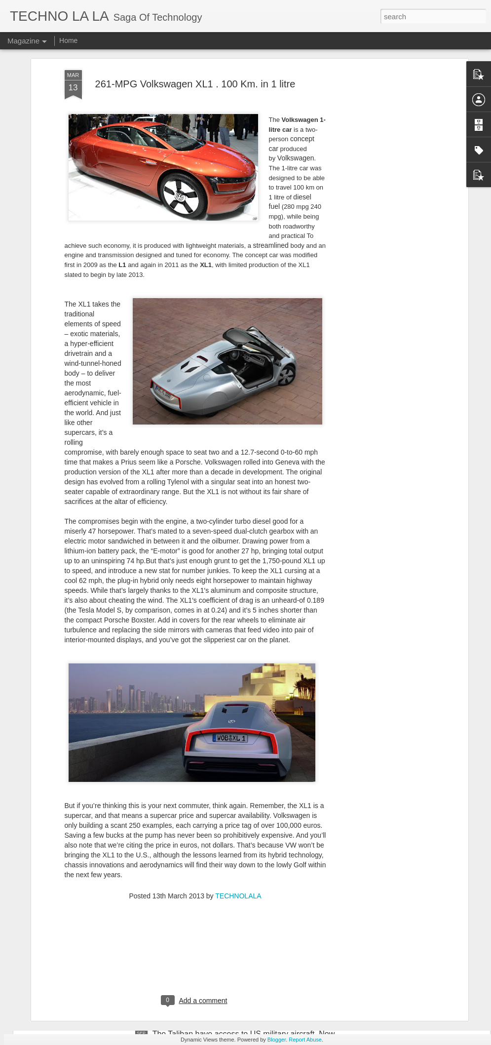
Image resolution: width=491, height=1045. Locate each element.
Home (68, 40)
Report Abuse (305, 1040)
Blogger (276, 1040)
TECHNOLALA (238, 789)
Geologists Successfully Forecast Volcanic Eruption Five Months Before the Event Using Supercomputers (245, 926)
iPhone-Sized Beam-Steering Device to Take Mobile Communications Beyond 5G (243, 814)
